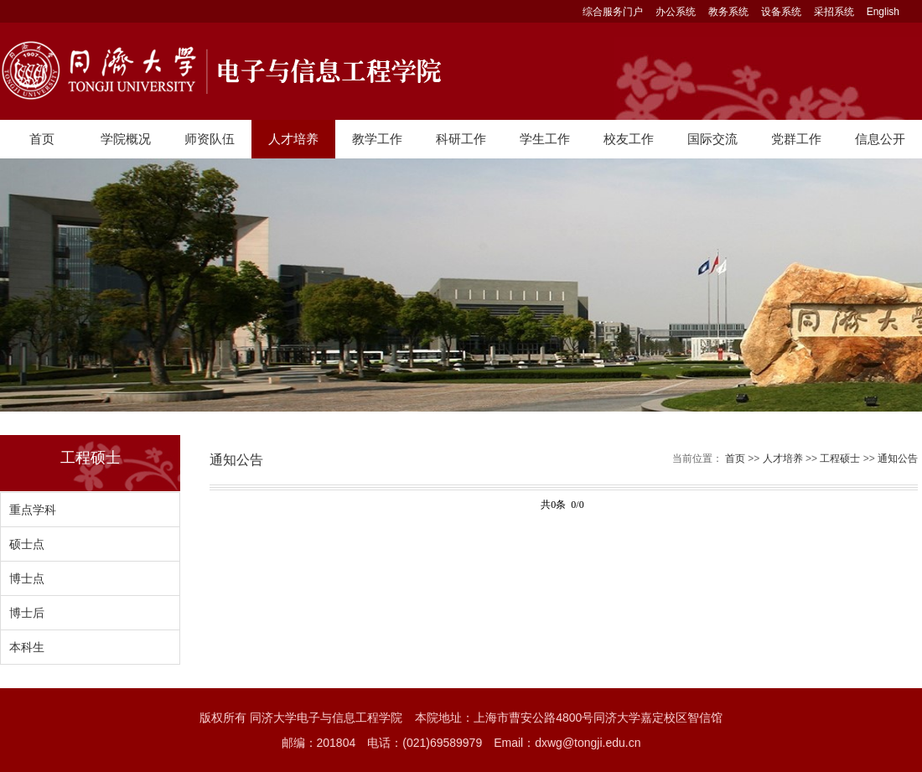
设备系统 (781, 12)
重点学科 (32, 509)
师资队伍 (209, 139)
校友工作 (628, 139)
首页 (41, 139)
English (883, 12)
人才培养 (293, 139)
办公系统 (675, 12)
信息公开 (880, 139)
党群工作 (796, 139)
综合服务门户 (613, 12)
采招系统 (834, 12)
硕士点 (26, 544)
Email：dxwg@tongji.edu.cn (567, 742)
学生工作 (545, 139)
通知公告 (898, 458)
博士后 (26, 612)
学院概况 (126, 139)
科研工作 (461, 139)
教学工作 (377, 139)
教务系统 (728, 12)
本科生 (26, 647)
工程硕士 (840, 458)
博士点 (26, 578)
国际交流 (712, 139)
